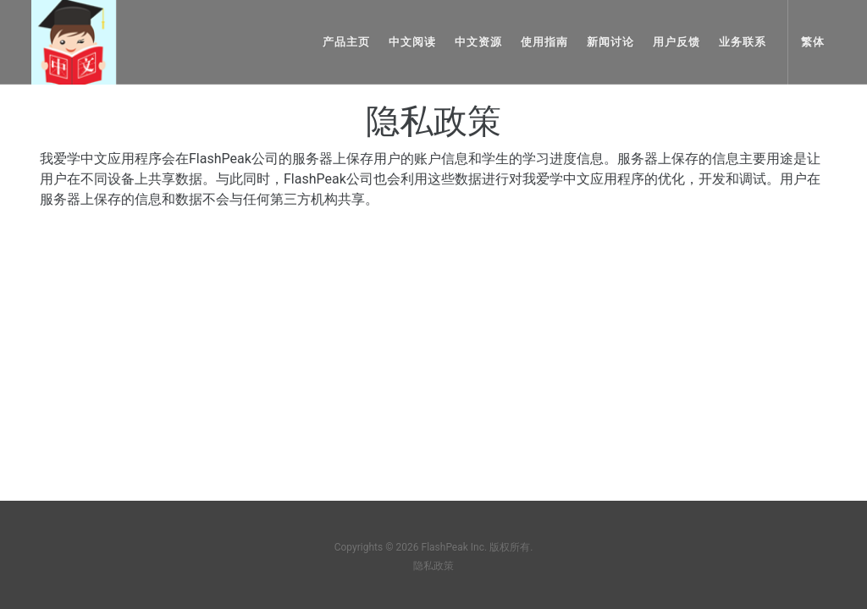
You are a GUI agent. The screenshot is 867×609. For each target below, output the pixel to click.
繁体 (813, 42)
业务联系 (742, 42)
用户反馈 (676, 42)
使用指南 (544, 42)
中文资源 (478, 42)
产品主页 (346, 42)
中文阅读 (412, 42)
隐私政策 (433, 566)
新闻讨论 (610, 42)
